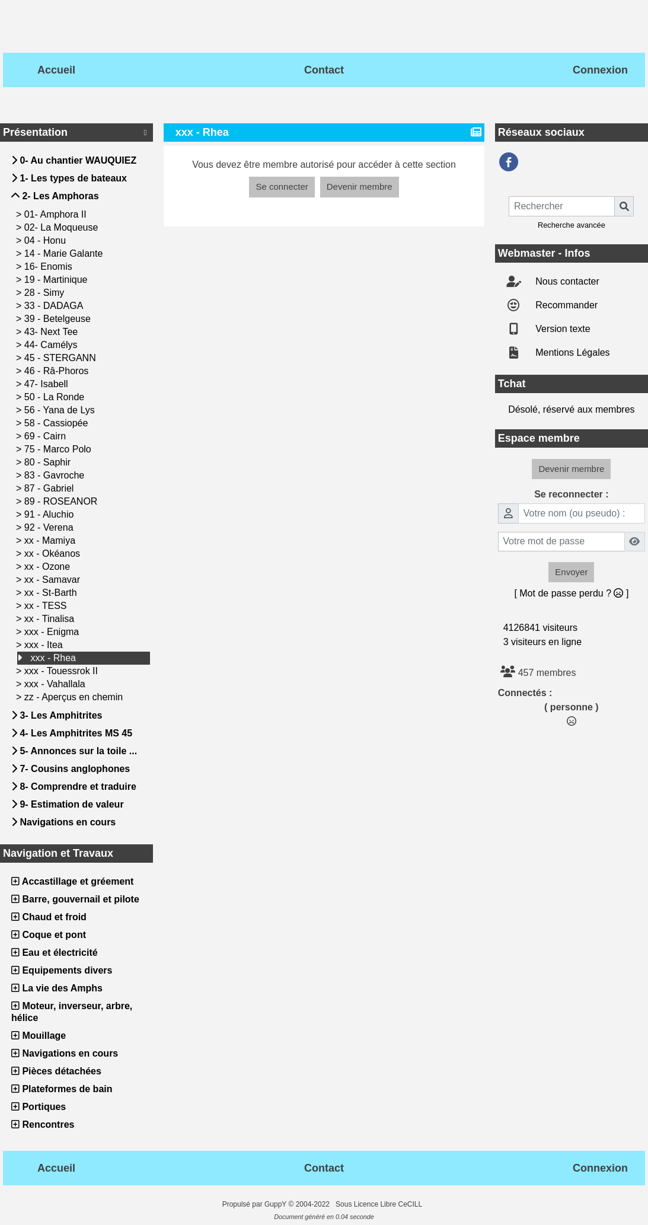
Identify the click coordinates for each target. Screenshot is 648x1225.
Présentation (76, 132)
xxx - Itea (44, 645)
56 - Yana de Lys (60, 410)
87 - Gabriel (50, 488)
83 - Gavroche (55, 475)
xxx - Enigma (53, 632)
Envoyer (571, 572)
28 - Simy (45, 293)
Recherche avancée (571, 225)
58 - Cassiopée (57, 423)
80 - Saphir (49, 462)
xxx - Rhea (54, 658)
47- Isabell (47, 384)
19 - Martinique (57, 280)
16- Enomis (49, 266)
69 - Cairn (46, 436)
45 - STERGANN (61, 358)
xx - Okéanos (53, 553)
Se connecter (282, 186)
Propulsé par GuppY (255, 1204)
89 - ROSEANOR (62, 501)
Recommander (565, 305)
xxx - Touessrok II (62, 671)
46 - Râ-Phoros (57, 371)
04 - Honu (46, 240)
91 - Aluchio (50, 514)
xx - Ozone (48, 567)
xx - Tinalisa (50, 619)
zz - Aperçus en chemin (75, 697)
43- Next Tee (52, 332)
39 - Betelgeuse (59, 319)
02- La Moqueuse (62, 227)
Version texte (561, 329)
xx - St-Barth (51, 593)
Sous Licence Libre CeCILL (380, 1204)
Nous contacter (566, 281)
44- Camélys (52, 345)
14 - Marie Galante (65, 253)
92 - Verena (50, 527)
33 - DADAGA (54, 306)
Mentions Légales (571, 352)
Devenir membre (359, 186)
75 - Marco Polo (59, 449)
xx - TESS (46, 606)
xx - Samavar (53, 580)
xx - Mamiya (51, 540)
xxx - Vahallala (56, 684)
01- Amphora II (56, 214)
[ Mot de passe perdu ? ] (571, 593)
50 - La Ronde (55, 397)
